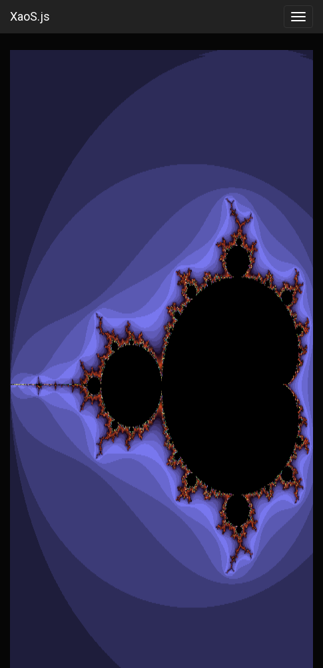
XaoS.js (30, 16)
